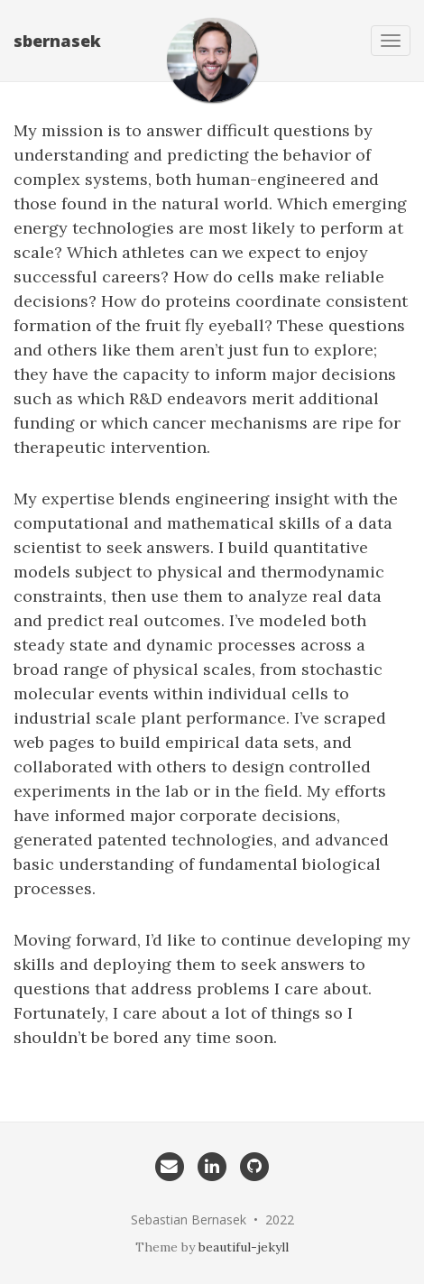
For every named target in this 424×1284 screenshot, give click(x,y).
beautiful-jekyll (243, 1247)
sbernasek (57, 40)
